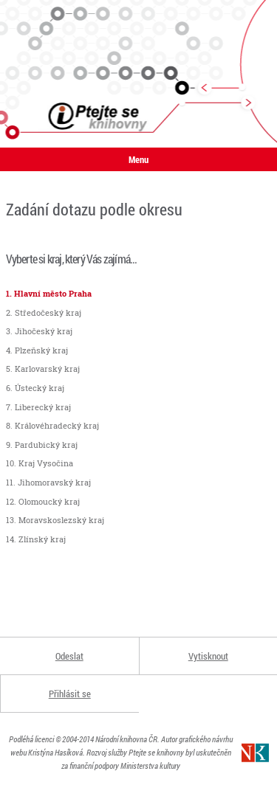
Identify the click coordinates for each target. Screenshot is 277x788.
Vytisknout (208, 656)
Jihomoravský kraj (54, 482)
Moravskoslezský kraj (61, 519)
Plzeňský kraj (41, 350)
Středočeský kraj (48, 312)
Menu (138, 159)
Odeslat (69, 656)
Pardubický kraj (46, 444)
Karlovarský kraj (47, 368)
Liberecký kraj (43, 406)
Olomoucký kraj (49, 501)
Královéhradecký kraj (57, 425)
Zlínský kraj (42, 539)
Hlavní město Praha (53, 293)
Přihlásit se (70, 693)
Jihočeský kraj (43, 330)
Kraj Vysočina (45, 463)
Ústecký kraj (39, 387)
